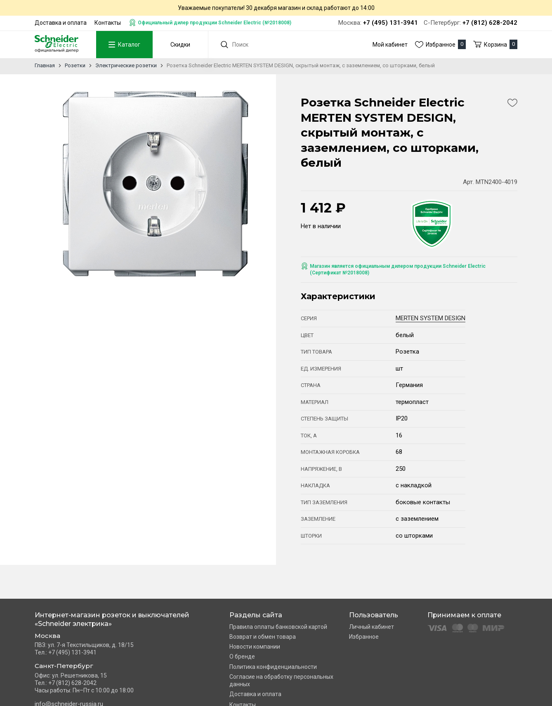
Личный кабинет (371, 626)
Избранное (364, 636)
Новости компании (254, 646)
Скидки (180, 44)
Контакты (107, 22)
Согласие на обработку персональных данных (281, 680)
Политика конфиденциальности (273, 666)
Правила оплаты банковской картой (278, 626)
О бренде (242, 656)
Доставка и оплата (61, 22)
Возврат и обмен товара (262, 636)
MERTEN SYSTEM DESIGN (430, 318)
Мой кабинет (390, 44)
